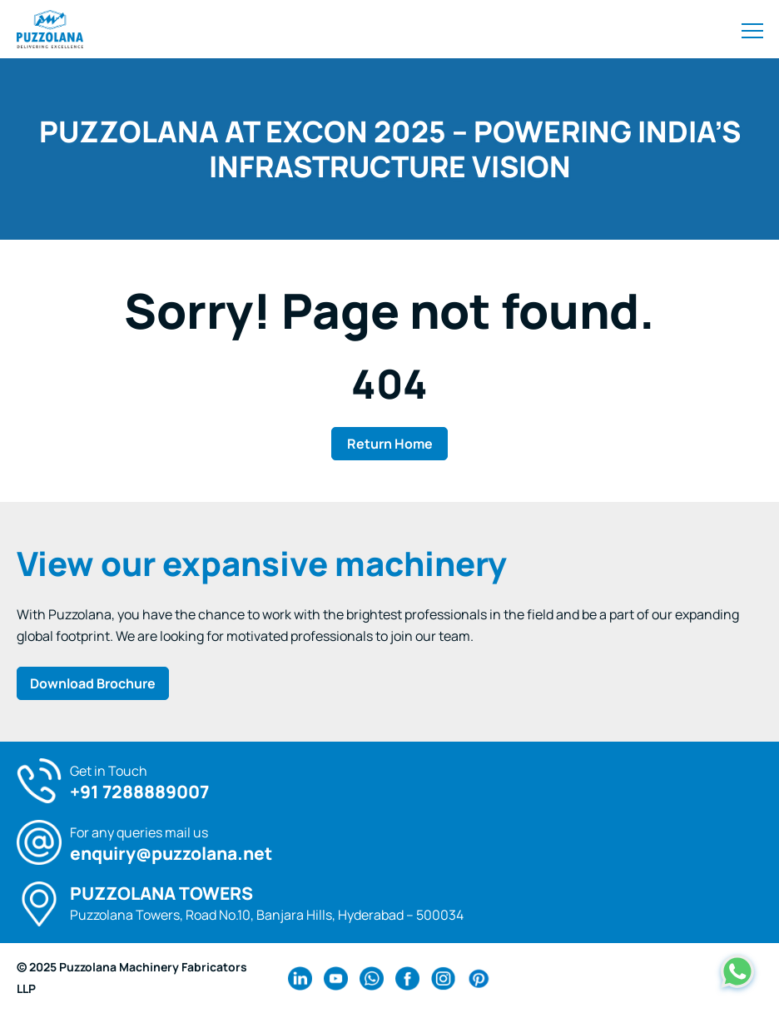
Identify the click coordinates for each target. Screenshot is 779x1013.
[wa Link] (372, 978)
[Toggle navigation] (752, 29)
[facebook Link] (407, 978)
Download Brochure (93, 683)
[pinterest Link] (479, 978)
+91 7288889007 (139, 792)
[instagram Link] (443, 978)
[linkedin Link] (300, 978)
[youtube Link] (336, 978)
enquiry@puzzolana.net (171, 853)
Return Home (390, 443)
